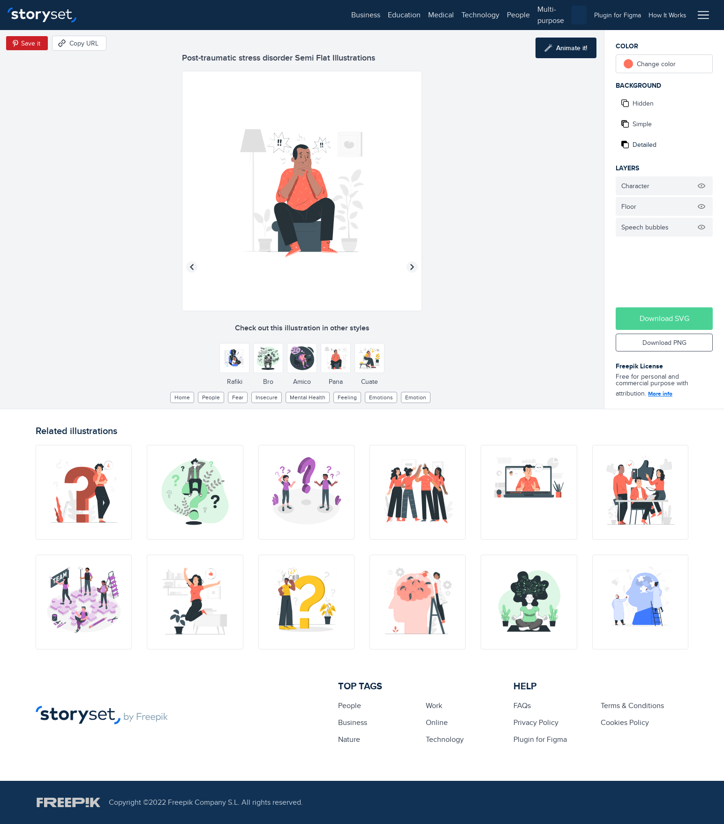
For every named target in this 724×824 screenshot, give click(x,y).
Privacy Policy (535, 722)
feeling (347, 397)
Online (437, 722)
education (144, 14)
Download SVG (664, 318)
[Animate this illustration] (565, 48)
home (182, 397)
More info (660, 393)
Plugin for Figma (540, 739)
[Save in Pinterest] (27, 43)
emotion (415, 397)
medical (181, 14)
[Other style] (234, 358)
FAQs (522, 705)
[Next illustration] (412, 267)
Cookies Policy (625, 722)
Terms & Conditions (632, 705)
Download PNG (664, 342)
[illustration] (84, 492)
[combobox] (459, 15)
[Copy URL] (79, 43)
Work (434, 705)
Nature (349, 739)
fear (237, 397)
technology (221, 14)
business (106, 14)
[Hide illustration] (701, 185)
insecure (267, 397)
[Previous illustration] (191, 267)
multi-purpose (300, 14)
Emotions (381, 397)
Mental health (307, 397)
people (258, 14)
